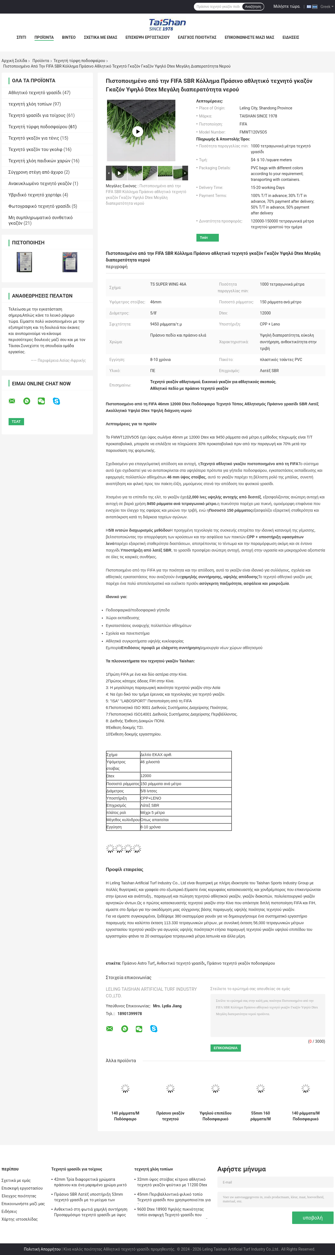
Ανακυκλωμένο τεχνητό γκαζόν (40, 183)
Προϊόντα (44, 37)
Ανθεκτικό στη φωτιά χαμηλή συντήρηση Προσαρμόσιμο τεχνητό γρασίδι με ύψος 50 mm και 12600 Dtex (91, 1213)
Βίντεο (69, 37)
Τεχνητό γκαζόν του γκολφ (36, 149)
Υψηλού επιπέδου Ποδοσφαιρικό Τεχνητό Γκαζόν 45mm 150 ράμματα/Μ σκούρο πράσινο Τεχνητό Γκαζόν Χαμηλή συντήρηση (215, 1116)
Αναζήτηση (253, 7)
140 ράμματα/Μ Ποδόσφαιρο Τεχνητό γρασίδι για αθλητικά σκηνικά (125, 1116)
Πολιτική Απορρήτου (42, 1249)
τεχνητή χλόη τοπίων (30, 104)
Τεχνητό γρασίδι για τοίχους (37, 115)
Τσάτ (204, 237)
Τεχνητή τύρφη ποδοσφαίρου (79, 60)
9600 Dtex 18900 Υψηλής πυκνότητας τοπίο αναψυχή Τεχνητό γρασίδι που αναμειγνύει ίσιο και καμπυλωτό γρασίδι (173, 1213)
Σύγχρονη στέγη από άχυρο (36, 172)
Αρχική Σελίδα (14, 60)
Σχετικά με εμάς (100, 37)
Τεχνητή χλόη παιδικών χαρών (40, 160)
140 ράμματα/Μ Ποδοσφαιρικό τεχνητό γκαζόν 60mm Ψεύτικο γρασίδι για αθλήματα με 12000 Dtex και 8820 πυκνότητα (305, 1116)
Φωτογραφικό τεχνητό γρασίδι (40, 206)
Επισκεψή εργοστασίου (148, 37)
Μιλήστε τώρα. (287, 6)
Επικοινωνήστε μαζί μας (249, 37)
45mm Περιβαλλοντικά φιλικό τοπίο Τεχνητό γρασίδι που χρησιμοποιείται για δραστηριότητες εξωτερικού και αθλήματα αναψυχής (174, 1198)
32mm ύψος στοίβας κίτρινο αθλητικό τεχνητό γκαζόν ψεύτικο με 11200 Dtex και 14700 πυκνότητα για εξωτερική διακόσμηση (172, 1183)
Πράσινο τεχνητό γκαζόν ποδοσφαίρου (241, 963)
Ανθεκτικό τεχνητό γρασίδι (181, 963)
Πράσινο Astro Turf (138, 963)
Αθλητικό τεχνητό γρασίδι (35, 92)
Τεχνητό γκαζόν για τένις (34, 138)
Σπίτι (21, 37)
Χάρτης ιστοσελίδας (20, 1219)
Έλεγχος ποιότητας (197, 37)
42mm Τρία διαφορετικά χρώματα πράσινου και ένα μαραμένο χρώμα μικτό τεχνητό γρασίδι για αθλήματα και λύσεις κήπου (91, 1183)
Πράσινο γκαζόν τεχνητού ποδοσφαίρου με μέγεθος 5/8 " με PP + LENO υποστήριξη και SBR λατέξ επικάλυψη (170, 1116)
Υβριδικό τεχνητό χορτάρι (35, 195)
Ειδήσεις (290, 37)
